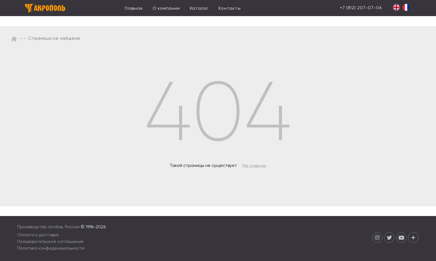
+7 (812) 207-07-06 (361, 8)
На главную (254, 166)
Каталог (199, 8)
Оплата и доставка (38, 235)
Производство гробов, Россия (49, 227)
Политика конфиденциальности (51, 248)
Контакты (230, 8)
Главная (134, 8)
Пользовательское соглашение (50, 242)
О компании (166, 8)
